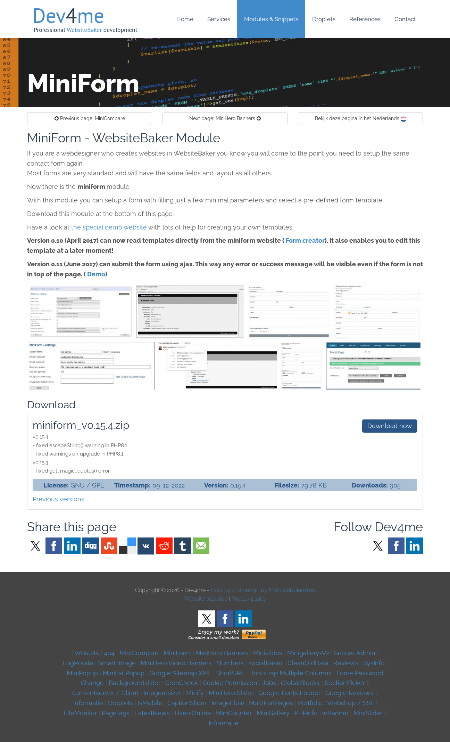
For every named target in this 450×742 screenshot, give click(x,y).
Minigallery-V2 (308, 653)
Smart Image (117, 663)
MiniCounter (234, 713)
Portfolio (310, 703)
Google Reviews (349, 693)
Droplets (120, 703)
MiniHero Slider (231, 693)
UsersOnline (193, 713)
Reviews (345, 663)
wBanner (335, 713)
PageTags (116, 713)
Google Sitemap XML (180, 673)
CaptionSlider (187, 703)
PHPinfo (306, 713)
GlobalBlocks (300, 682)
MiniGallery (273, 713)
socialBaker (266, 663)
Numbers (230, 663)
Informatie (88, 703)
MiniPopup (82, 673)
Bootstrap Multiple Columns (290, 673)
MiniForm (177, 653)
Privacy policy (249, 598)
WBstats (87, 653)
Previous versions (58, 499)
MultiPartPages (271, 703)
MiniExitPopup (123, 673)
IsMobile (150, 703)
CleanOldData (308, 663)
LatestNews (152, 713)
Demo (96, 274)
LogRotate (77, 663)
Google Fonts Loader (289, 693)
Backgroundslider (134, 682)
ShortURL (230, 673)
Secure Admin (354, 653)
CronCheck (181, 682)
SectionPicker (345, 682)
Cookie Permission (230, 682)
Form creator (305, 240)
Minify (195, 693)
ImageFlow (227, 703)
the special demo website (109, 227)
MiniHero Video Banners (176, 663)
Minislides (267, 653)
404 (109, 653)
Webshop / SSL (350, 703)
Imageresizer (162, 693)
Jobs (269, 682)
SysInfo (374, 663)
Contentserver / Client (105, 693)
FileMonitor (80, 713)
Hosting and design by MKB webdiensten (263, 590)
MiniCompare (90, 118)
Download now (389, 426)
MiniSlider (367, 713)
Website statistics (206, 598)
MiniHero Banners (225, 118)
